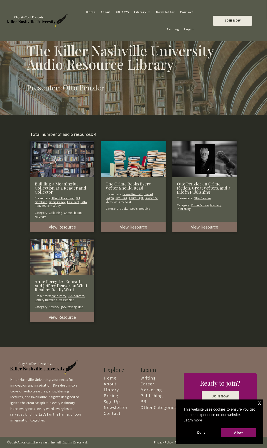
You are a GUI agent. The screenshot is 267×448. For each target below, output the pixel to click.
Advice (53, 307)
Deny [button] (201, 432)
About (105, 12)
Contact (187, 12)
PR (143, 401)
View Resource (62, 227)
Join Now (233, 20)
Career (147, 384)
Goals (134, 209)
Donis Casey (57, 202)
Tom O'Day (54, 206)
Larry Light (136, 198)
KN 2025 (122, 12)
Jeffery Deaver (45, 300)
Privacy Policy (163, 442)
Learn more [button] (193, 420)
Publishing (184, 209)
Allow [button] (238, 432)
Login (189, 29)
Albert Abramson (62, 198)
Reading (144, 209)
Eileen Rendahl (132, 194)
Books (124, 209)
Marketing (151, 389)
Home (91, 12)
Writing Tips (75, 307)
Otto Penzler (122, 202)
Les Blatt (73, 202)
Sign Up (112, 401)
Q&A (63, 307)
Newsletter (165, 12)
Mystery (40, 216)
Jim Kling (121, 198)
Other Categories (158, 407)
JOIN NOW (220, 396)
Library (140, 12)
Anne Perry (58, 296)
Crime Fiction (73, 213)
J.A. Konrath (76, 296)
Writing (148, 378)
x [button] (259, 403)
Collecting (55, 213)
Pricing (173, 29)
